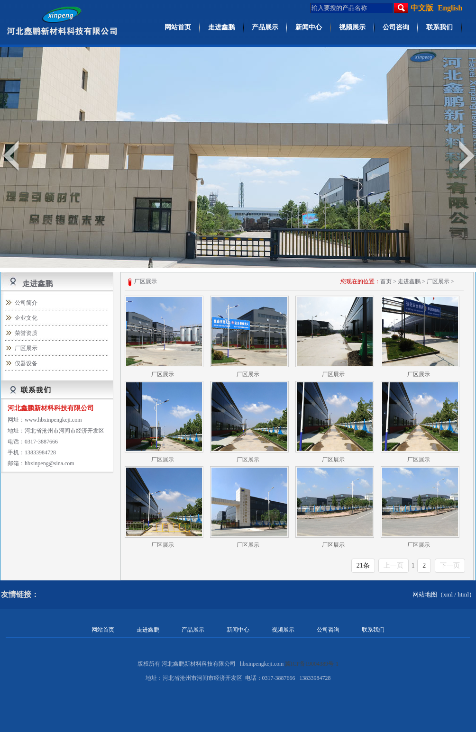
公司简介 (26, 302)
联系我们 (439, 27)
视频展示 (352, 27)
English (450, 8)
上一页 (393, 565)
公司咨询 (396, 27)
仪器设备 (26, 363)
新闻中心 (308, 27)
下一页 (450, 565)
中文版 (422, 8)
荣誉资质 (26, 333)
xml (448, 594)
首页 (386, 281)
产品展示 (265, 27)
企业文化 (26, 318)
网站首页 (178, 27)
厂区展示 (26, 348)
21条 (363, 565)
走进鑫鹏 (221, 27)
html (463, 594)
